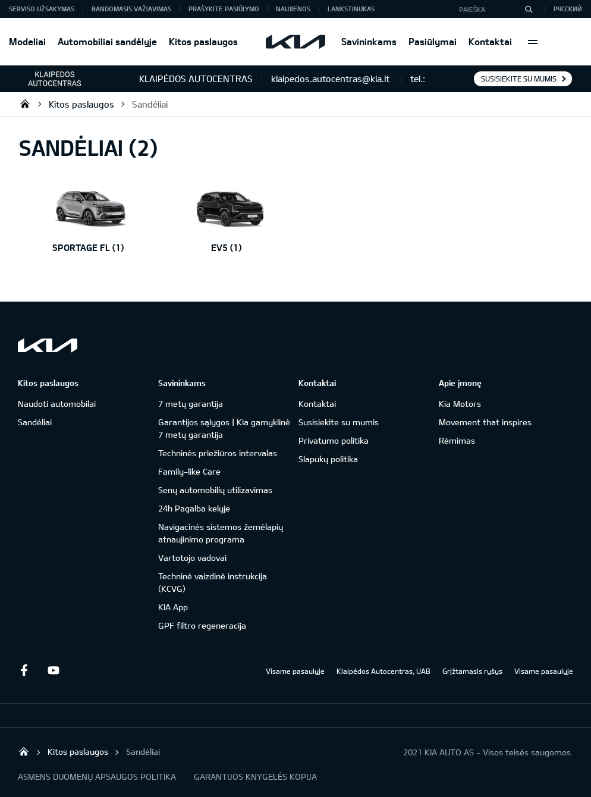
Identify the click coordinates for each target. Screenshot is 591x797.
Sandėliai (150, 104)
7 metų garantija (190, 403)
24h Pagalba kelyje (194, 508)
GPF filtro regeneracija (202, 625)
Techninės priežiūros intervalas (217, 453)
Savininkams (369, 41)
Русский (568, 8)
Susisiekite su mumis (519, 78)
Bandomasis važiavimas (131, 8)
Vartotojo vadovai (192, 558)
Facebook (24, 670)
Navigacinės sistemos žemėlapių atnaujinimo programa (220, 533)
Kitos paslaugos (203, 41)
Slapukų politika (328, 459)
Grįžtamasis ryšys (472, 671)
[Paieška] (528, 8)
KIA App (173, 607)
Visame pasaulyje (295, 671)
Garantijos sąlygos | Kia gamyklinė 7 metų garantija (224, 428)
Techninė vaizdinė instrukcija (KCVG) (212, 582)
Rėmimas (457, 440)
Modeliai (27, 41)
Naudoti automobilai (57, 403)
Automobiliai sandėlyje (107, 41)
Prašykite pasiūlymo (223, 8)
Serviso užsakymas (41, 8)
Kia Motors (460, 403)
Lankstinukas (351, 8)
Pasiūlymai (432, 41)
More (533, 41)
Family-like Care (189, 471)
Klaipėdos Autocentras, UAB (383, 671)
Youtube (53, 670)
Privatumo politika (333, 440)
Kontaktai (490, 41)
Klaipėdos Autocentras (25, 103)
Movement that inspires (485, 422)
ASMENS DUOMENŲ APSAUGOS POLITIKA (97, 776)
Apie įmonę (460, 383)
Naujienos (293, 8)
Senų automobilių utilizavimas (215, 490)
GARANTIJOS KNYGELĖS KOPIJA (255, 776)
